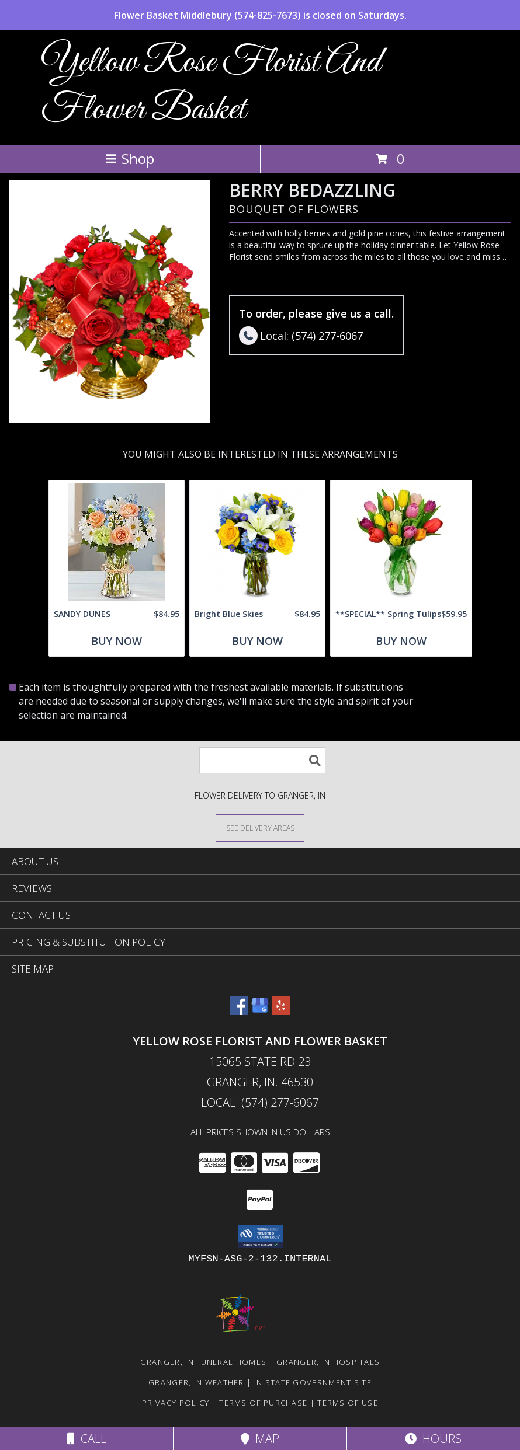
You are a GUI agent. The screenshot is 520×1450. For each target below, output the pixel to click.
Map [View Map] (260, 1438)
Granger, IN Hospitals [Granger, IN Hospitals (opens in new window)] (328, 1362)
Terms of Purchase (263, 1402)
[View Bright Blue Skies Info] (257, 542)
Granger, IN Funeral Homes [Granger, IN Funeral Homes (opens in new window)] (203, 1362)
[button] (260, 1236)
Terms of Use (347, 1402)
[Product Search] (262, 760)
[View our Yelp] (281, 1010)
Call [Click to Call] (86, 1438)
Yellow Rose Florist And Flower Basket (211, 86)
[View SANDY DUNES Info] (116, 542)
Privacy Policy (175, 1402)
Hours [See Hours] (433, 1438)
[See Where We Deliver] (260, 827)
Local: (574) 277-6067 (260, 1102)
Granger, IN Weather (196, 1382)
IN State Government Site (313, 1382)
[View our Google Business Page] (260, 1010)
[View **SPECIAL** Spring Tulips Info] (401, 542)
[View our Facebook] (239, 1010)
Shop (129, 158)
